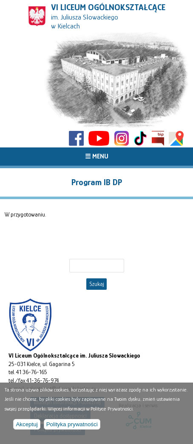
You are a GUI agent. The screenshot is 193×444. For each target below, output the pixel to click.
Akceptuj (25, 425)
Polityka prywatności (69, 425)
